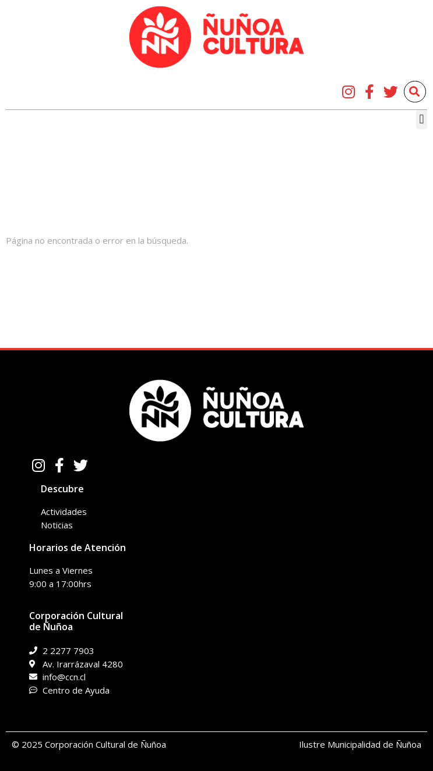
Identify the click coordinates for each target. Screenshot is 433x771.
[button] (421, 119)
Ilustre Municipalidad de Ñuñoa (360, 744)
